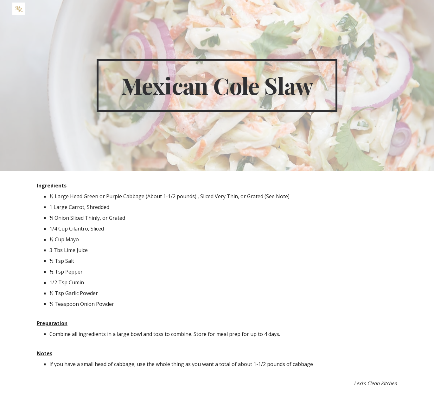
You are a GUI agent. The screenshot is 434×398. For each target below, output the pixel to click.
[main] (217, 85)
